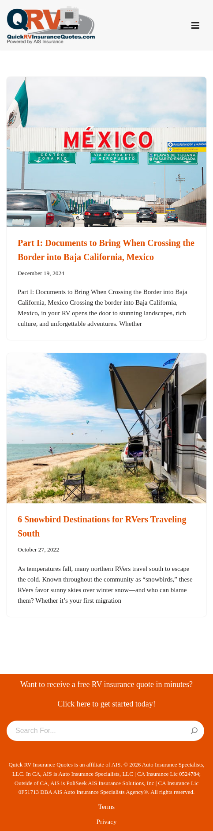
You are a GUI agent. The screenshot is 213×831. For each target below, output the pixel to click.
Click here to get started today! (106, 703)
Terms (106, 806)
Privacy (107, 821)
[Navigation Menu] (195, 25)
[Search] (194, 731)
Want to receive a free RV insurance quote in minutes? (106, 684)
